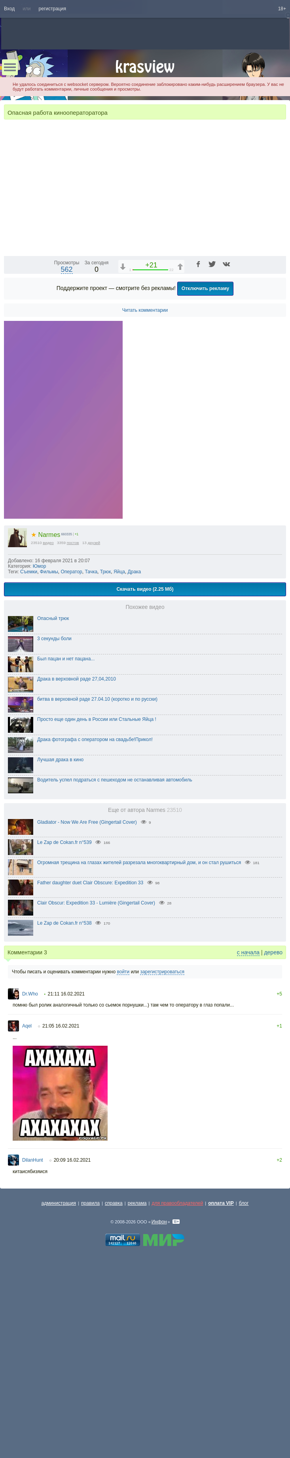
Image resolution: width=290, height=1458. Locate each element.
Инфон (159, 1423)
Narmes (45, 736)
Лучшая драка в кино (60, 961)
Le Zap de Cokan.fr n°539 (64, 1044)
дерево (273, 1154)
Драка (134, 773)
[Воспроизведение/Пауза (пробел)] (10, 450)
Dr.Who (30, 1195)
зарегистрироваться (162, 1173)
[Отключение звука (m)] (242, 450)
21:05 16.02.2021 (60, 1227)
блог (244, 1405)
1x (228, 450)
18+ (282, 8)
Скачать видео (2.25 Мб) (144, 791)
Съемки (28, 773)
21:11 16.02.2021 (65, 1195)
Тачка (91, 773)
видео (48, 744)
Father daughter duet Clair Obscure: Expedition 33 (90, 1084)
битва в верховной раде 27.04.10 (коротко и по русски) (97, 901)
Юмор (39, 768)
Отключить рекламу (205, 490)
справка (114, 1405)
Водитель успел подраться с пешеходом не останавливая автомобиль (114, 981)
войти (123, 1173)
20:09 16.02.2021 (72, 1362)
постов (73, 744)
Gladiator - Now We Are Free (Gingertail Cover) (87, 1024)
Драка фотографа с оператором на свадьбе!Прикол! (95, 941)
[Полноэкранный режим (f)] (279, 450)
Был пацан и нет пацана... (66, 860)
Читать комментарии (145, 512)
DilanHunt (32, 1362)
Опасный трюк (53, 820)
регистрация (52, 8)
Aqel (27, 1227)
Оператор (71, 773)
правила (90, 1405)
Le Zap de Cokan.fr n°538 (64, 1125)
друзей (94, 744)
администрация (59, 1405)
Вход (9, 8)
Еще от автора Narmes (145, 1012)
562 (67, 471)
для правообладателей (177, 1405)
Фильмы (49, 773)
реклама (137, 1405)
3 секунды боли (54, 840)
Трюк (105, 773)
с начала (248, 1154)
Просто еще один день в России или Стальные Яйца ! (96, 921)
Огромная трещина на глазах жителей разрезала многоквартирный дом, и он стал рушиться (139, 1064)
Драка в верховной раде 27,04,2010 (76, 881)
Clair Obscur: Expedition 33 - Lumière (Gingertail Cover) (96, 1104)
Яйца (119, 773)
